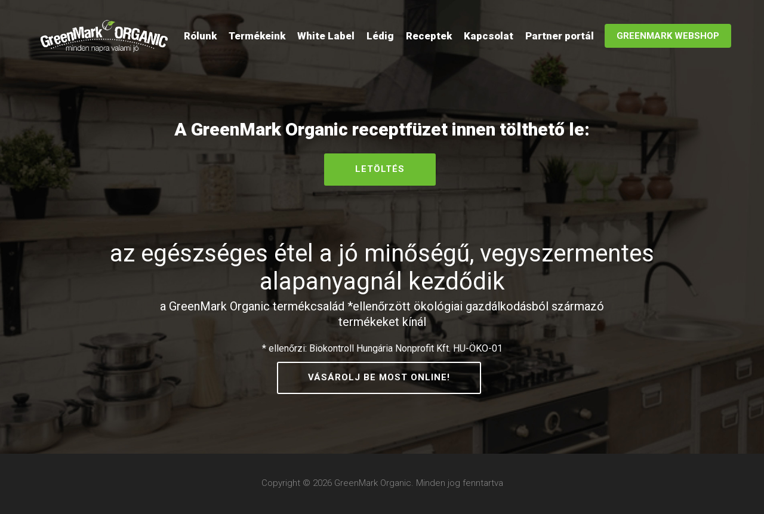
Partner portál (559, 36)
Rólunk (200, 36)
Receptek (429, 36)
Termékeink (257, 36)
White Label (326, 36)
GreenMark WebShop (668, 35)
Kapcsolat (488, 36)
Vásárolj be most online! (379, 377)
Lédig (380, 36)
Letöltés (380, 169)
